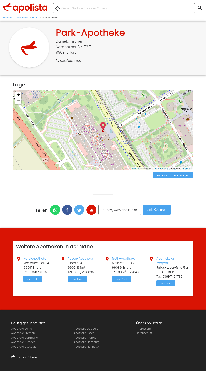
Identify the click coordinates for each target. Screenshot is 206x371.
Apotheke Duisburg (86, 328)
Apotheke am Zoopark (166, 261)
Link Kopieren (157, 209)
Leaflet (135, 168)
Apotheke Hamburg (87, 342)
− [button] (18, 101)
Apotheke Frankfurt (86, 337)
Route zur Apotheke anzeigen (173, 175)
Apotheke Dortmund (24, 337)
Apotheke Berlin (21, 328)
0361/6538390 (70, 60)
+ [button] (18, 95)
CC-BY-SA (187, 168)
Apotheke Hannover (87, 346)
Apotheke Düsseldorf (24, 346)
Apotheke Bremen (23, 333)
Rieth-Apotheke (123, 258)
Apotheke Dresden (23, 342)
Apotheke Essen (84, 333)
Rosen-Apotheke (80, 258)
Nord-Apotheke (34, 258)
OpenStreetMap (160, 168)
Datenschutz (144, 333)
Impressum (143, 328)
